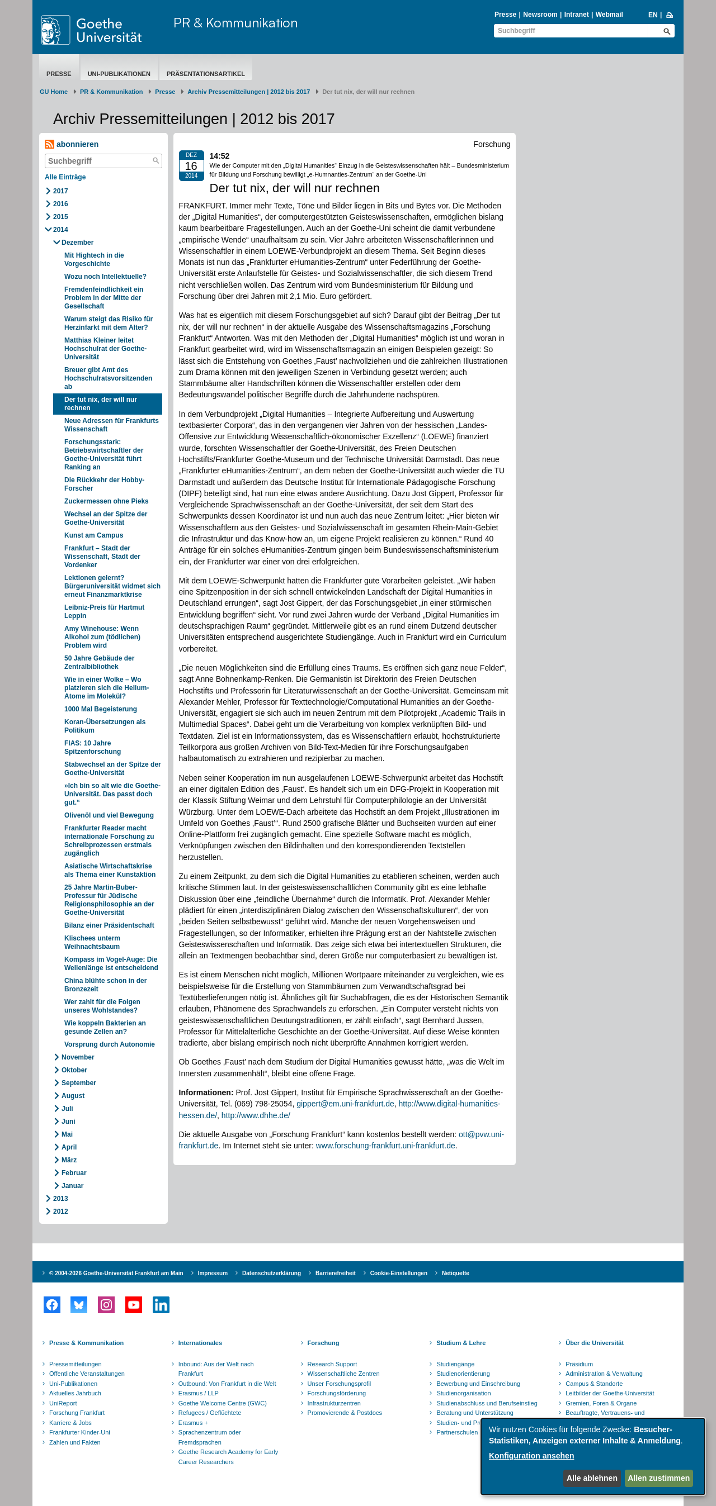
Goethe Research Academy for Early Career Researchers (228, 1456)
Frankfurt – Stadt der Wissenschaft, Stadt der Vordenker (102, 556)
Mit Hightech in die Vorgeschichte (94, 259)
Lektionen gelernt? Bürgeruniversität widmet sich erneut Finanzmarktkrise (112, 586)
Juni (69, 1121)
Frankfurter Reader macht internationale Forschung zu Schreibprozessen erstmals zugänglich (109, 840)
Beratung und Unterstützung (475, 1412)
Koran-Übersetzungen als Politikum (104, 726)
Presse (505, 14)
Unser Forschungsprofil (339, 1383)
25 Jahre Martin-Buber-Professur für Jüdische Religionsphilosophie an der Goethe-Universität (109, 899)
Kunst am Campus (93, 535)
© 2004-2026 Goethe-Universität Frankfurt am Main (116, 1273)
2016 (60, 204)
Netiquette (455, 1273)
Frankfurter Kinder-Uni (79, 1432)
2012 (60, 1211)
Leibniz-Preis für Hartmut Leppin (104, 612)
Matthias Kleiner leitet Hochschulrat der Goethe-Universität (105, 348)
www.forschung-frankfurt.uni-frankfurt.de (385, 1145)
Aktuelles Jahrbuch (75, 1393)
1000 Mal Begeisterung (100, 709)
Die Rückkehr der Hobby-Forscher (104, 484)
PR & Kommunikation (235, 22)
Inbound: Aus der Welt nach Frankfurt (216, 1369)
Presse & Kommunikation (86, 1342)
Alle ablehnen (592, 1478)
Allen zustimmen (659, 1478)
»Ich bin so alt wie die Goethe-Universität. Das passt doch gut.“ (112, 794)
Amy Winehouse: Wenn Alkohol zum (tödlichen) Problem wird (102, 637)
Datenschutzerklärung (271, 1273)
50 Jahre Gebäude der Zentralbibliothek (99, 662)
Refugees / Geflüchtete (210, 1412)
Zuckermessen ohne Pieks (106, 501)
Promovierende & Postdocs (345, 1412)
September (79, 1083)
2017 (60, 191)
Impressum (213, 1273)
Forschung (324, 1342)
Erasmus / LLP (198, 1393)
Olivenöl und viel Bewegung (109, 815)
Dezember (77, 242)
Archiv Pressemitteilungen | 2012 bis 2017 (248, 91)
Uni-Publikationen (119, 73)
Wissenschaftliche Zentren (344, 1373)
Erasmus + (193, 1422)
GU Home (54, 91)
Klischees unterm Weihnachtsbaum (92, 942)
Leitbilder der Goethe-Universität (610, 1393)
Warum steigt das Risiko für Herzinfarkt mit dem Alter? (108, 323)
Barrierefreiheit (335, 1273)
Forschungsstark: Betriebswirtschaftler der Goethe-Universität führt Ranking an (103, 454)
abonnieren (71, 144)
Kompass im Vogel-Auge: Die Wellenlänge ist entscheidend (111, 964)
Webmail (609, 14)
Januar (72, 1186)
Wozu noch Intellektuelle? (105, 277)
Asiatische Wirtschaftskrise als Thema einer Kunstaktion (110, 870)
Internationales (200, 1342)
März (69, 1160)
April (69, 1147)
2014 (60, 230)
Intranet (576, 14)
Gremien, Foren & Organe (601, 1403)
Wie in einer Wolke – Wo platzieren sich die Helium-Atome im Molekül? (106, 688)
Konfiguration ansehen (531, 1455)
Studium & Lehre (461, 1342)
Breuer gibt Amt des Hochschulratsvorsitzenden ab (108, 378)
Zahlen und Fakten (75, 1442)
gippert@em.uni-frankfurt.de (345, 1103)
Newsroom (540, 14)
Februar (74, 1173)
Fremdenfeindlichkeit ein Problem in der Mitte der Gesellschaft (103, 298)
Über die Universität (595, 1342)
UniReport (63, 1403)
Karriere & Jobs (70, 1422)
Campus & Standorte (594, 1383)
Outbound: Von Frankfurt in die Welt (227, 1383)
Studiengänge (455, 1364)
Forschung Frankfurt (77, 1412)
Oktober (74, 1070)
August (73, 1096)
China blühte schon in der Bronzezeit (105, 985)
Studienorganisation (463, 1393)
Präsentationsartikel (206, 73)
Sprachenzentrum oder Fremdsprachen (209, 1437)
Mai (67, 1134)
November (78, 1057)
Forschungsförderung (337, 1393)
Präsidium (579, 1364)
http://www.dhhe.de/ (256, 1115)
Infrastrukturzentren (334, 1403)
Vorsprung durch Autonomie (109, 1044)
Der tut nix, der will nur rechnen (100, 404)
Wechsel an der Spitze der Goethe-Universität (106, 518)
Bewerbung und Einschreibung (478, 1383)
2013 (60, 1199)
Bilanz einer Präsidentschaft (109, 925)
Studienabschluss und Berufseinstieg (486, 1403)
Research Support (332, 1364)
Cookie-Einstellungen (398, 1273)
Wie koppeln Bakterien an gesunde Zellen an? (105, 1027)
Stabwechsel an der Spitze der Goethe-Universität (112, 769)
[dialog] (593, 1456)
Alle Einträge (65, 177)
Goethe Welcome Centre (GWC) (222, 1403)
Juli (67, 1109)
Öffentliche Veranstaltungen (87, 1373)
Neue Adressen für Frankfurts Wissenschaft (111, 425)
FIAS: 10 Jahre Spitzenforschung (92, 747)
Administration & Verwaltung (604, 1373)
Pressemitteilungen (75, 1364)
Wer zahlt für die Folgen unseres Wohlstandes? (102, 1006)
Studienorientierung (462, 1373)
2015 (60, 217)
